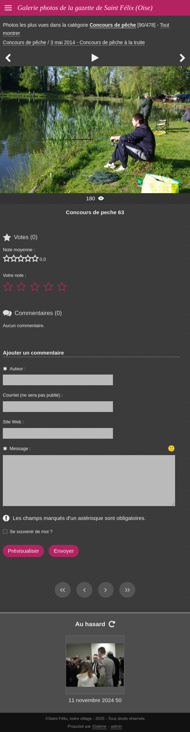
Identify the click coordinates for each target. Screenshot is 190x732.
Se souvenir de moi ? (31, 531)
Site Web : (13, 421)
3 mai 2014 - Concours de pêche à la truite (97, 42)
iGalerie (99, 726)
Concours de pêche (112, 25)
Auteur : (18, 368)
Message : (20, 448)
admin (116, 726)
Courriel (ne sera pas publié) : (33, 395)
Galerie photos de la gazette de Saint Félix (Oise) (84, 7)
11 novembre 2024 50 (95, 700)
